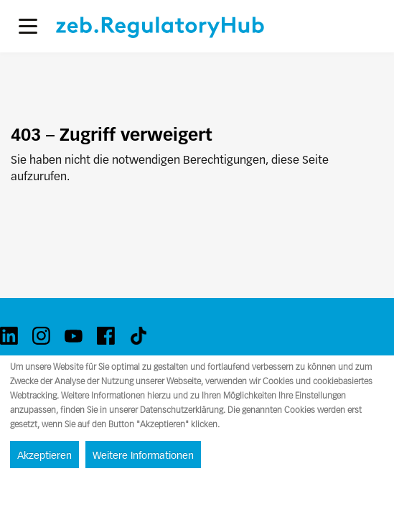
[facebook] (106, 336)
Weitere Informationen (143, 455)
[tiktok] (138, 336)
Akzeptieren (44, 455)
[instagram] (41, 336)
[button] (28, 26)
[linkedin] (9, 336)
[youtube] (74, 336)
